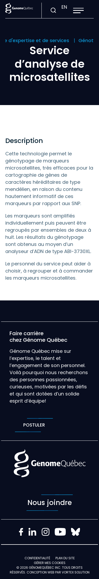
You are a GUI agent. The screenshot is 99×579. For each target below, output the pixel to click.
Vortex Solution (75, 572)
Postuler (34, 425)
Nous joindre (50, 502)
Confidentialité (37, 558)
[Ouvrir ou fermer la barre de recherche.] (53, 10)
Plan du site (65, 558)
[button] (78, 10)
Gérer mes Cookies (49, 563)
